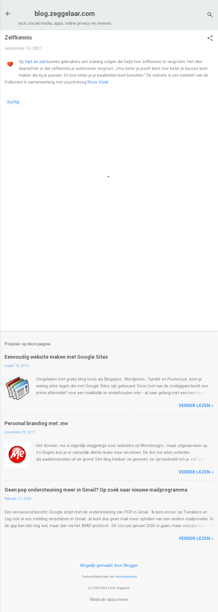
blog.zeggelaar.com (65, 14)
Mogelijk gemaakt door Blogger (109, 565)
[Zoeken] (210, 15)
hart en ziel (35, 61)
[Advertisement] (109, 282)
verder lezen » (196, 405)
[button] (210, 39)
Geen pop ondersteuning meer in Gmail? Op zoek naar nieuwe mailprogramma (96, 490)
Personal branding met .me (36, 423)
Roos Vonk (97, 82)
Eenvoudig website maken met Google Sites (56, 357)
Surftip (13, 102)
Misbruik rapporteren (109, 599)
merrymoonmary (126, 576)
